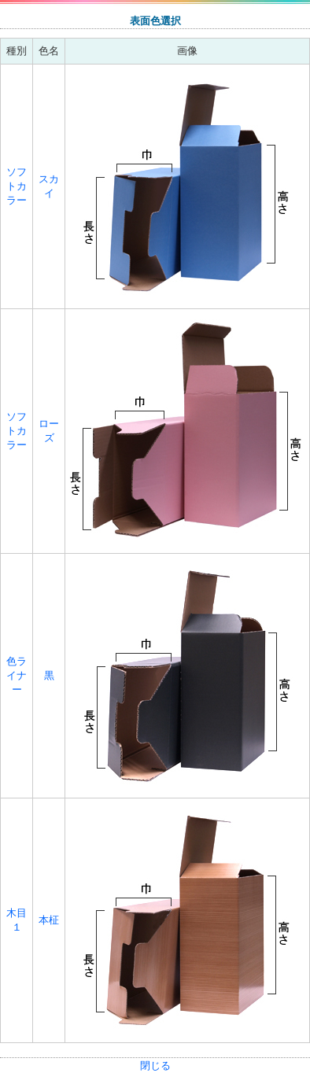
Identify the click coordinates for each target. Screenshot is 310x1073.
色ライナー (16, 675)
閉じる (155, 1065)
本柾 (49, 920)
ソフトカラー (16, 186)
